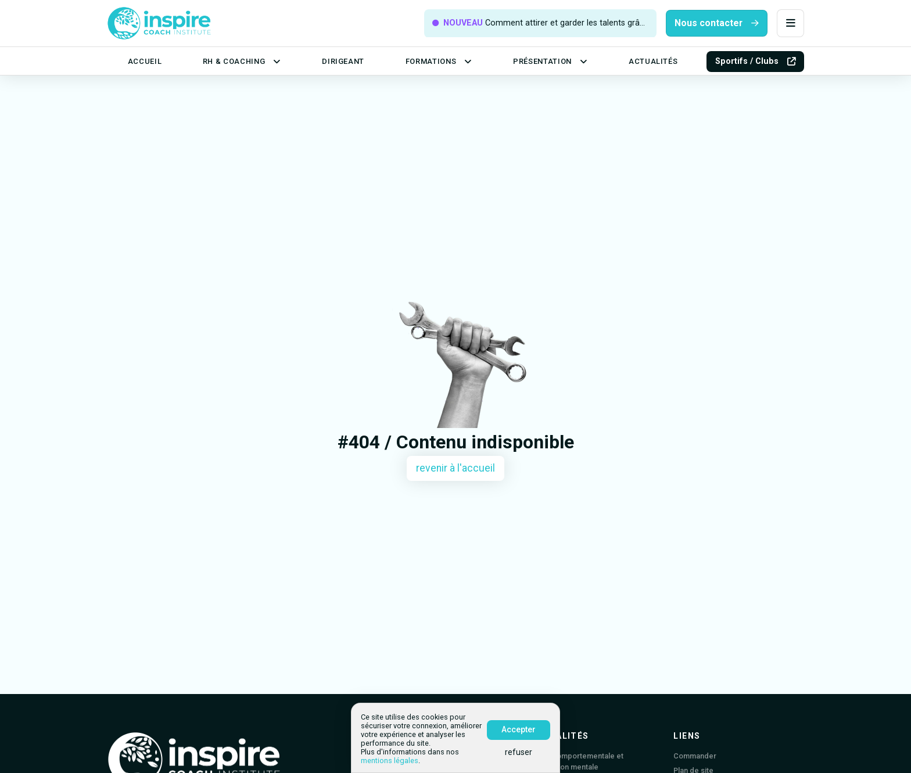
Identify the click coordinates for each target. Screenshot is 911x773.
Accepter (518, 729)
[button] (790, 23)
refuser (518, 752)
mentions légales (389, 760)
